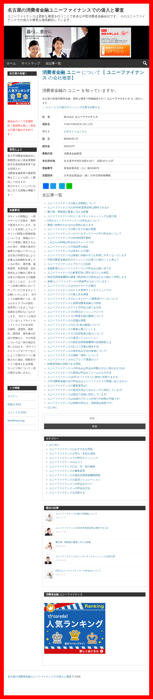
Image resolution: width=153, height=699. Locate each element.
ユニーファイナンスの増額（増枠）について (73, 355)
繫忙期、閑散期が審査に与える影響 (67, 211)
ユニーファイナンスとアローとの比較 (69, 264)
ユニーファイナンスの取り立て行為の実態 (71, 229)
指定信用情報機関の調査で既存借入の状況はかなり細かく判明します (87, 276)
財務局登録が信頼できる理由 (64, 363)
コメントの (16, 412)
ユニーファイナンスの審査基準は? (67, 385)
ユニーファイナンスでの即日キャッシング (73, 457)
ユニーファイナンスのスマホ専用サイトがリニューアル (79, 290)
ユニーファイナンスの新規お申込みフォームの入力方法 (79, 372)
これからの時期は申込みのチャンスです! (70, 242)
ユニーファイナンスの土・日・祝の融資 (72, 466)
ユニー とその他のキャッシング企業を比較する (72, 107)
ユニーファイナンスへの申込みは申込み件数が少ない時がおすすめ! (86, 368)
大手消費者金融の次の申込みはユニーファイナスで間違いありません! (87, 381)
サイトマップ (30, 63)
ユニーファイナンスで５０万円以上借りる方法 (74, 307)
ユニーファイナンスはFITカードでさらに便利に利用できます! (82, 377)
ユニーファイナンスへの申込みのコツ (71, 483)
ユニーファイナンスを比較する (67, 492)
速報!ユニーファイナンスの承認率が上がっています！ (78, 281)
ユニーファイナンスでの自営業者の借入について (75, 333)
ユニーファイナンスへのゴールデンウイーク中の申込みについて (84, 233)
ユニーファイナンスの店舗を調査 (66, 320)
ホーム (11, 63)
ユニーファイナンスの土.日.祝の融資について (73, 324)
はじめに (52, 407)
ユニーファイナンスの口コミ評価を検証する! (73, 346)
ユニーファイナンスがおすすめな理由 (71, 449)
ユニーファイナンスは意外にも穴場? (68, 250)
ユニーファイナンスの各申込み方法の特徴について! (77, 350)
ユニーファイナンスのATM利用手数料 (69, 237)
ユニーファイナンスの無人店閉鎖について (71, 203)
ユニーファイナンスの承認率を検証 (67, 246)
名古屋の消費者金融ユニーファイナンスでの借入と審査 (65, 10)
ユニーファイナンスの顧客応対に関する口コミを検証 (78, 272)
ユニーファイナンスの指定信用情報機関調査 (74, 475)
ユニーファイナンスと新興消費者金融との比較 (74, 303)
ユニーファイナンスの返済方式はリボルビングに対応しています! (84, 389)
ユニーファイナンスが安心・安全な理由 (72, 453)
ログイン (12, 396)
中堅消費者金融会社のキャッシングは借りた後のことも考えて (83, 259)
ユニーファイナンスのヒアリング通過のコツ (73, 359)
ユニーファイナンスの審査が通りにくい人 (71, 329)
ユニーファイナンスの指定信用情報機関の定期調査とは (79, 342)
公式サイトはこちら (75, 131)
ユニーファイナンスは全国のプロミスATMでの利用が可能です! (83, 398)
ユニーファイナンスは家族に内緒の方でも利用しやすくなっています (87, 255)
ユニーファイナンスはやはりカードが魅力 (71, 285)
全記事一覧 (53, 63)
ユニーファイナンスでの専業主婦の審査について (75, 316)
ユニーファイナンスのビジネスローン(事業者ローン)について (82, 298)
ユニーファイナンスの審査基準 (67, 470)
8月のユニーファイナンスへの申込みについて (73, 220)
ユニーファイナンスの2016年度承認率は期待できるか (78, 207)
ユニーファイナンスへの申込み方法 (69, 488)
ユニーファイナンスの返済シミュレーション (73, 337)
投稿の (14, 404)
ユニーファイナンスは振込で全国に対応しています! (77, 394)
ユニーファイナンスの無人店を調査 (67, 294)
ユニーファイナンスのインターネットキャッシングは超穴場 (81, 216)
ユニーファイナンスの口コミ (65, 462)
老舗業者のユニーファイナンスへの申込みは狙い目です (79, 268)
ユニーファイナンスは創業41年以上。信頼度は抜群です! (79, 402)
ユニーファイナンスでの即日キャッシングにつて (75, 311)
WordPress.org (15, 420)
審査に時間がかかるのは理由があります (70, 224)
